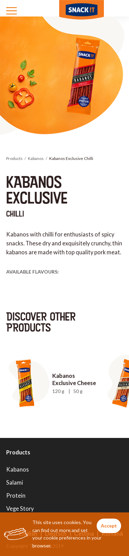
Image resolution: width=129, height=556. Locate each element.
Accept (109, 526)
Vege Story (20, 508)
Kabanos (36, 158)
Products (14, 158)
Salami (14, 482)
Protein (15, 495)
